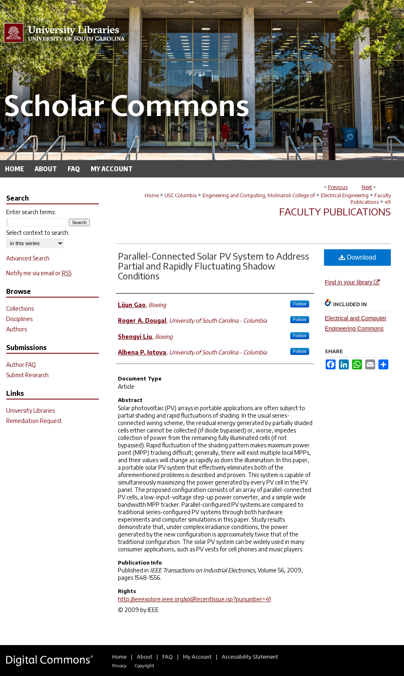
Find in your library (352, 282)
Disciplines (19, 318)
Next (367, 187)
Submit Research (27, 374)
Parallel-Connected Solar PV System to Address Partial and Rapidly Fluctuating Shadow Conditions (213, 265)
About (144, 656)
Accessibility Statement (250, 656)
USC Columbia (180, 195)
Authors (16, 329)
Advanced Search (27, 258)
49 (388, 202)
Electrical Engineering (345, 195)
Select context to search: (37, 232)
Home (152, 195)
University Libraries (30, 410)
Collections (20, 308)
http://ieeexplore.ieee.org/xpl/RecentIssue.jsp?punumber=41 (194, 599)
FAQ (167, 656)
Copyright (144, 665)
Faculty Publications (370, 198)
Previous (338, 187)
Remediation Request (34, 420)
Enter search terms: (31, 211)
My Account (197, 656)
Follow (299, 303)
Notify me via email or (38, 273)
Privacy (119, 665)
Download (357, 257)
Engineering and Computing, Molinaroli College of (258, 195)
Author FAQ (21, 364)
